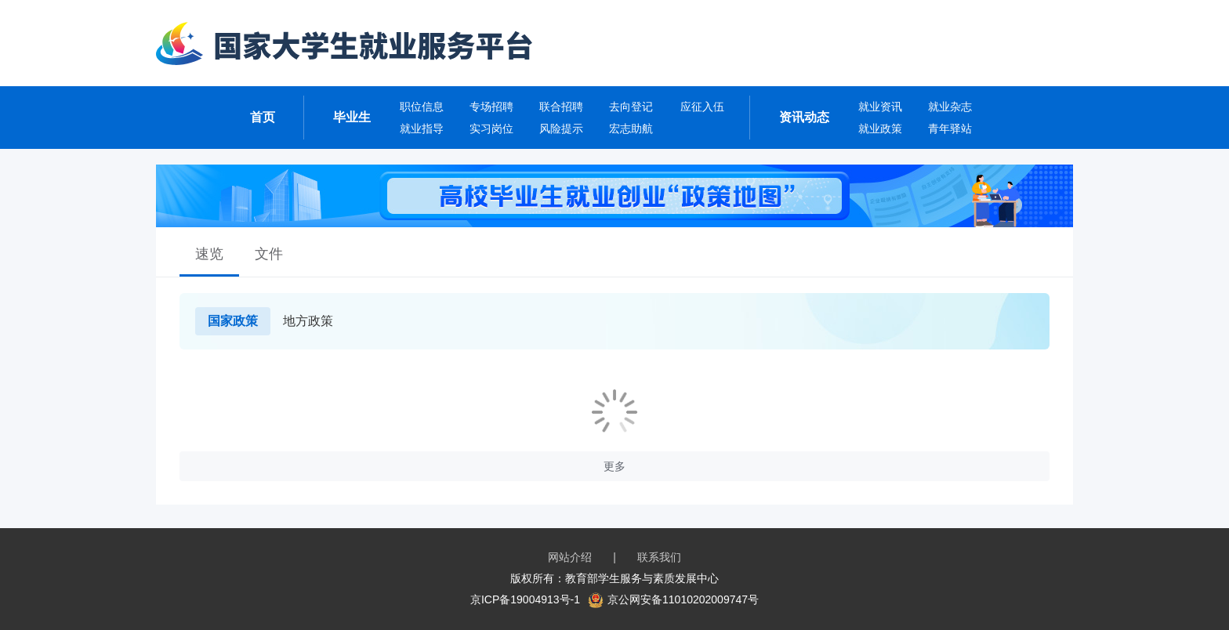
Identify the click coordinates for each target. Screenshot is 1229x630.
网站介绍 (570, 557)
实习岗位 (491, 128)
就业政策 (880, 128)
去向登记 (631, 106)
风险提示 (561, 128)
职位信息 (422, 106)
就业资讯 (880, 106)
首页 (262, 117)
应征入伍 (702, 106)
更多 (614, 466)
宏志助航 (631, 128)
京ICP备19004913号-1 (525, 599)
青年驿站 (950, 128)
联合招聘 (561, 106)
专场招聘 (491, 106)
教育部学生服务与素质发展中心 (642, 578)
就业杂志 (950, 106)
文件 (269, 254)
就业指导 (422, 128)
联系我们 (659, 557)
